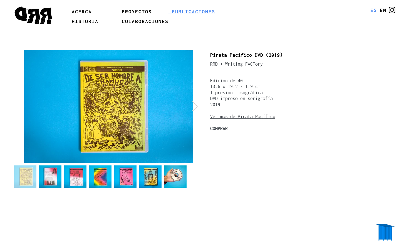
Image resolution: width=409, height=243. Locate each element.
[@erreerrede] (392, 10)
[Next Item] (195, 106)
